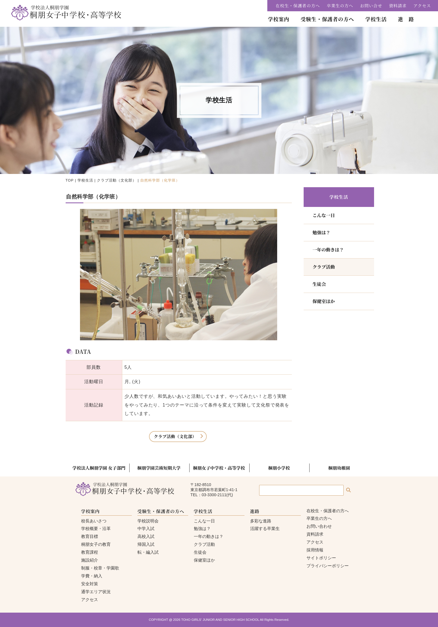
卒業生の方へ (340, 5)
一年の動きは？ (328, 249)
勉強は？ (321, 232)
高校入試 (145, 536)
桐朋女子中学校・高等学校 (219, 468)
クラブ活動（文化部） (116, 180)
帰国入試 (145, 544)
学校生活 (85, 180)
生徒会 (319, 284)
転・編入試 (148, 552)
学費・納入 (91, 575)
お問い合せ (371, 5)
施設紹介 (89, 560)
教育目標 (89, 536)
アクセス (422, 5)
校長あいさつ (93, 520)
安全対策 (89, 583)
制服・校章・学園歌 (100, 568)
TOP (70, 180)
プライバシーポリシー (327, 565)
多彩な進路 (260, 520)
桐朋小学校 (279, 468)
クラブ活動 (324, 267)
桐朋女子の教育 (96, 544)
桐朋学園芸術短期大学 (159, 468)
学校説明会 (148, 520)
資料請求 (398, 5)
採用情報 (314, 549)
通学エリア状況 (96, 591)
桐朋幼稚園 (339, 468)
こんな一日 (324, 215)
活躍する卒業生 (265, 528)
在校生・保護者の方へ (298, 5)
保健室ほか (324, 301)
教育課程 (89, 552)
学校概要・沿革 (96, 528)
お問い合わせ (319, 526)
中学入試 (145, 528)
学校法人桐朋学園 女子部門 (98, 468)
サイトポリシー (321, 557)
